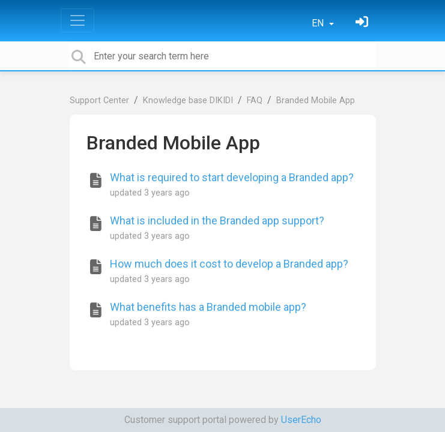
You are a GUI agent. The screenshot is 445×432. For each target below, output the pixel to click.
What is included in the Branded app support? (217, 220)
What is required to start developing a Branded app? (232, 177)
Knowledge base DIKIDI (188, 100)
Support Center (99, 100)
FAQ (254, 100)
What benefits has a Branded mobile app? (208, 307)
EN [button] (319, 23)
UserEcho (301, 419)
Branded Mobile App (315, 100)
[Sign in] (363, 23)
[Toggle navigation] (77, 20)
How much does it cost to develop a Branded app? (229, 263)
